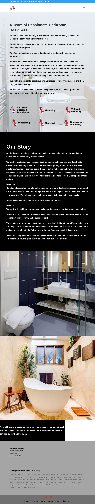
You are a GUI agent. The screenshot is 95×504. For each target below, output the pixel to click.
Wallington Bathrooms (33, 480)
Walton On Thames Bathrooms (35, 485)
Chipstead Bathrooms (61, 475)
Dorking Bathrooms (75, 477)
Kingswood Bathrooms (30, 477)
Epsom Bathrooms (75, 475)
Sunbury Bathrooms (16, 482)
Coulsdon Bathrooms (32, 475)
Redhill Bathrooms (78, 480)
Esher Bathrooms (15, 477)
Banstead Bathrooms (16, 475)
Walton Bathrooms (30, 482)
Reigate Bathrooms (60, 477)
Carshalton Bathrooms (49, 480)
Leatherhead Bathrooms (26, 487)
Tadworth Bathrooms (45, 477)
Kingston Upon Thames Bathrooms (50, 482)
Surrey (37, 471)
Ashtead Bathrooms (65, 480)
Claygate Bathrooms (16, 485)
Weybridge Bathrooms (54, 485)
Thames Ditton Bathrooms (72, 482)
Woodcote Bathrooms (17, 480)
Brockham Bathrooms (70, 485)
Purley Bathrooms (46, 475)
